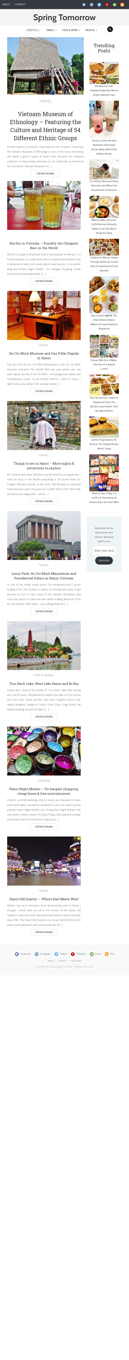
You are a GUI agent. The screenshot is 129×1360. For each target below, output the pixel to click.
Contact (20, 4)
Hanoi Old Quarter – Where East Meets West (43, 899)
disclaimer (76, 961)
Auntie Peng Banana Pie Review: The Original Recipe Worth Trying (104, 444)
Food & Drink (71, 30)
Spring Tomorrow (64, 17)
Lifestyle (33, 30)
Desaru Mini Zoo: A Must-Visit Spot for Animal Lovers (104, 364)
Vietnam (44, 781)
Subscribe (104, 560)
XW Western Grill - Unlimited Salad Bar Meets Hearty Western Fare (104, 90)
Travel (51, 30)
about (51, 961)
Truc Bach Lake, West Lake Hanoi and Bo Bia (43, 684)
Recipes (91, 30)
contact (62, 961)
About (6, 4)
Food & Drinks (43, 675)
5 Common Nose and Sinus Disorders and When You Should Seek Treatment (104, 185)
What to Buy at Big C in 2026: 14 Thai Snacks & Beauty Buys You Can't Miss (104, 498)
